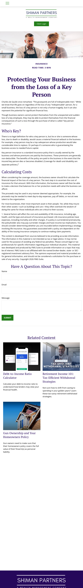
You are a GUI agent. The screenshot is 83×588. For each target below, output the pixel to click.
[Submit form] (7, 318)
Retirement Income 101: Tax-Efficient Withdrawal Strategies (59, 377)
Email (4, 284)
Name (4, 271)
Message (6, 298)
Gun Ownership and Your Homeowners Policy (19, 435)
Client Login (41, 24)
